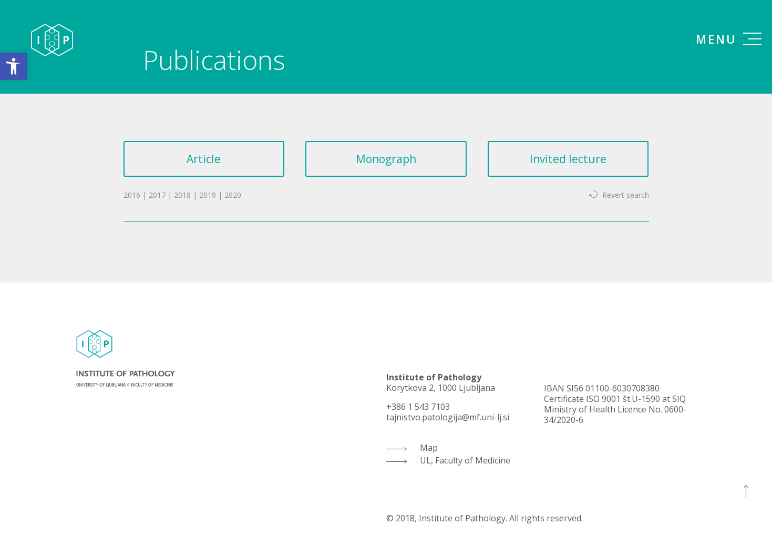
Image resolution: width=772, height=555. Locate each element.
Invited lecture (568, 159)
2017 (157, 195)
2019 (207, 195)
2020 (232, 195)
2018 (182, 195)
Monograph (386, 159)
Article (204, 159)
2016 (131, 195)
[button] (13, 66)
